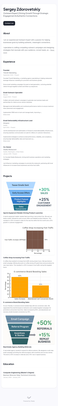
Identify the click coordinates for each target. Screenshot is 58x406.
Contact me (9, 23)
